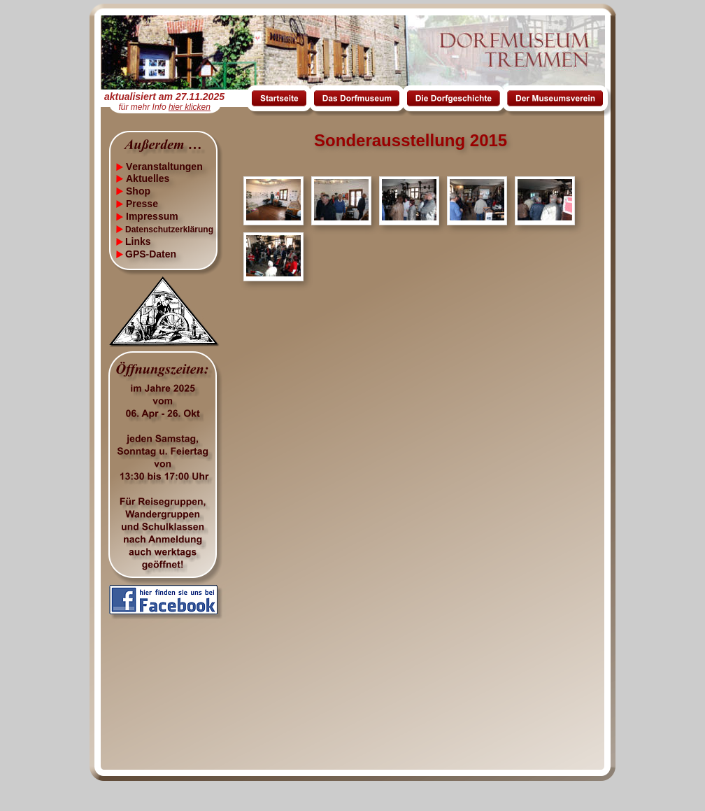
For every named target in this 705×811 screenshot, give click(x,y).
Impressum (152, 216)
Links (138, 241)
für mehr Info (144, 107)
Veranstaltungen (164, 166)
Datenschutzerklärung (169, 229)
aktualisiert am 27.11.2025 (164, 96)
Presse (142, 203)
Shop (138, 191)
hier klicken (190, 107)
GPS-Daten (150, 254)
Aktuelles (147, 178)
